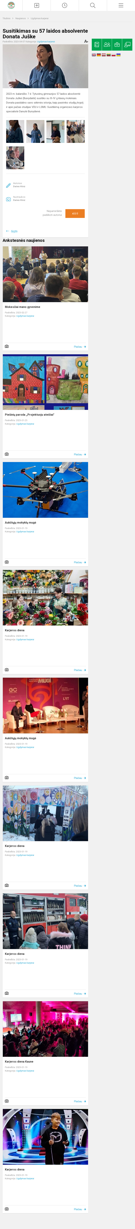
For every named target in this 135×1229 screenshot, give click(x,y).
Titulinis (7, 18)
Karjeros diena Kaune (19, 1061)
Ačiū (75, 213)
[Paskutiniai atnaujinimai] (65, 5)
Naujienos (20, 18)
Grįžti (14, 231)
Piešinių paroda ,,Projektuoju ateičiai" (29, 414)
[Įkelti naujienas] (37, 5)
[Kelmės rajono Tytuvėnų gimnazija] (11, 5)
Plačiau (78, 346)
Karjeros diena (14, 630)
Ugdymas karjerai (40, 18)
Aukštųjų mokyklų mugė (20, 522)
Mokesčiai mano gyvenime (22, 307)
